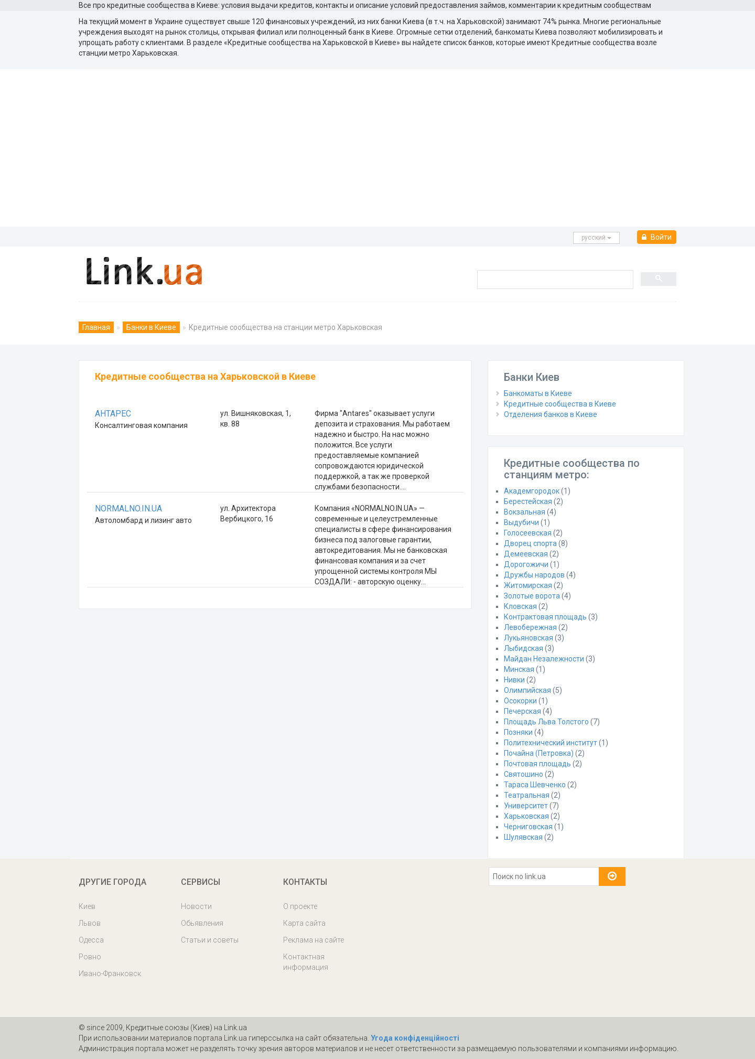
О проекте (300, 906)
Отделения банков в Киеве (550, 414)
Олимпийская (527, 690)
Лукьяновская (528, 638)
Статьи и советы (210, 940)
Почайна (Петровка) (539, 753)
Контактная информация (305, 962)
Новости (196, 906)
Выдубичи (521, 522)
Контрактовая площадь (545, 617)
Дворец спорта (530, 543)
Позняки (518, 732)
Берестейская (528, 501)
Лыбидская (523, 648)
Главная (96, 327)
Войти (657, 237)
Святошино (523, 774)
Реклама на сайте (313, 940)
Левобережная (530, 627)
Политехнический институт (550, 743)
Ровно (90, 957)
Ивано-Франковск (110, 973)
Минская (519, 669)
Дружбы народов (534, 575)
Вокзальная (524, 512)
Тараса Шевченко (535, 784)
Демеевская (526, 554)
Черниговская (528, 826)
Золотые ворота (532, 596)
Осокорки (520, 701)
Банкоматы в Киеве (538, 393)
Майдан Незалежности (544, 659)
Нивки (514, 680)
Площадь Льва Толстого (546, 722)
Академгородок (531, 491)
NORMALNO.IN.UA (128, 509)
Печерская (522, 711)
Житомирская (528, 585)
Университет (526, 805)
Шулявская (523, 837)
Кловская (520, 606)
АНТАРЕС (113, 414)
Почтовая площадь (537, 764)
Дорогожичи (526, 564)
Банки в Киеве (151, 327)
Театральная (526, 795)
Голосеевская (528, 533)
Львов (90, 923)
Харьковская (526, 816)
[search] (554, 279)
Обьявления (202, 923)
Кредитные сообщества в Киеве (560, 404)
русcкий (596, 237)
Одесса (91, 940)
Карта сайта (304, 923)
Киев (87, 906)
